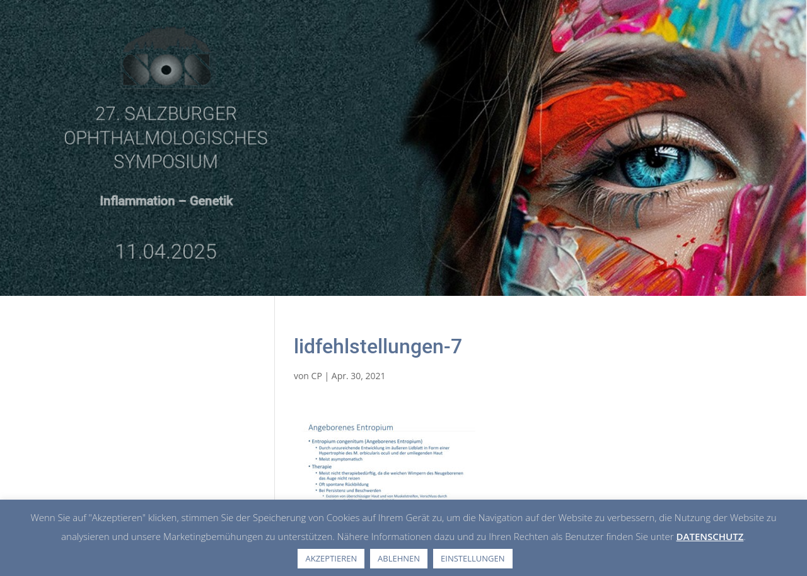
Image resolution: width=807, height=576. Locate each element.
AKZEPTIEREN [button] (331, 558)
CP (316, 376)
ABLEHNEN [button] (399, 558)
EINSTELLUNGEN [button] (472, 558)
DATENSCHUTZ (710, 536)
